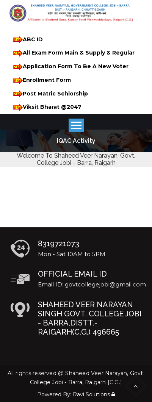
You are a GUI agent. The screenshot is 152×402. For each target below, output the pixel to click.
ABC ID (27, 40)
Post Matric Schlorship (49, 94)
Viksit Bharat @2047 (46, 107)
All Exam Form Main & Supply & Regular (73, 53)
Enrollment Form (41, 80)
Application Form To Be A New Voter (69, 67)
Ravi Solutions (91, 394)
